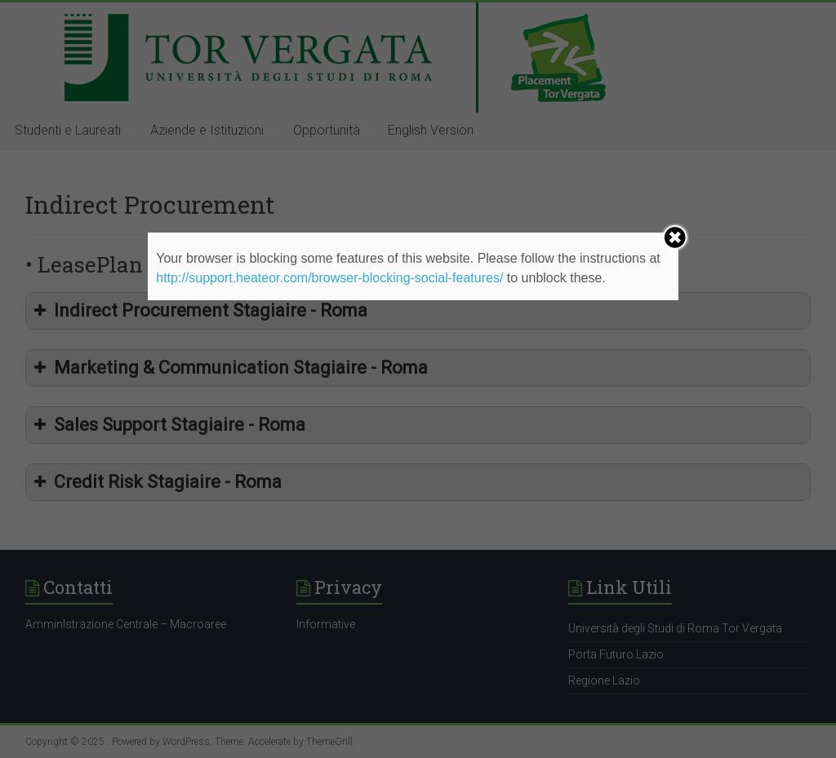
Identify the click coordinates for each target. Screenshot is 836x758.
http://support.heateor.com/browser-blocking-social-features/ (329, 278)
